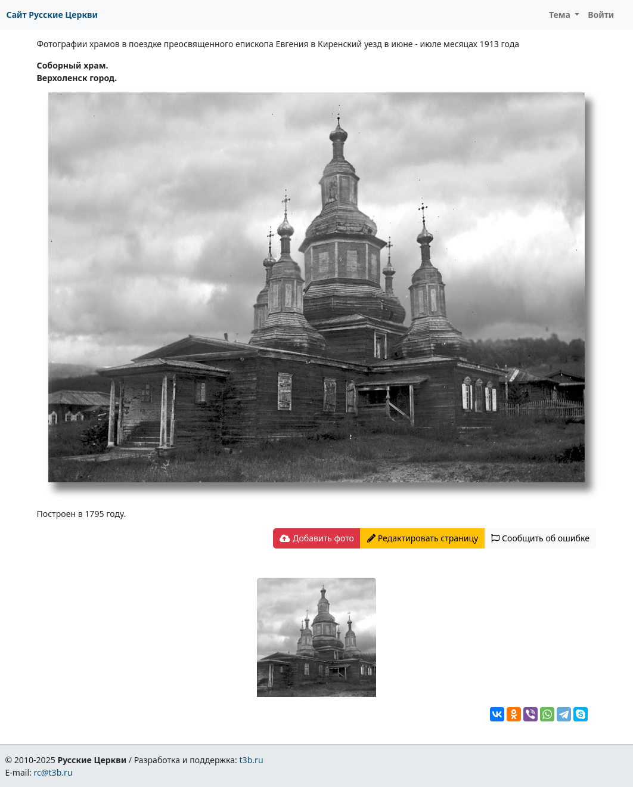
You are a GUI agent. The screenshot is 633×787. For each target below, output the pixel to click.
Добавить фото (316, 538)
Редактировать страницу (422, 538)
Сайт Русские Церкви (52, 14)
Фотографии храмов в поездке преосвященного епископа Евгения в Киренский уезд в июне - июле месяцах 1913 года (278, 43)
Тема (561, 14)
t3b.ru (251, 760)
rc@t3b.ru (53, 772)
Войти (601, 14)
